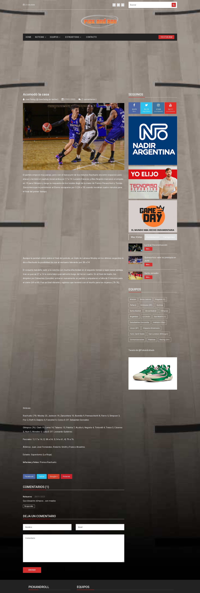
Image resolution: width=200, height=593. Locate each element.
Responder (28, 455)
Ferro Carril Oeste (137, 283)
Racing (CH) (165, 289)
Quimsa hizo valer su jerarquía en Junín (160, 208)
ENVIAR (32, 519)
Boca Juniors (145, 248)
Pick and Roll (108, 580)
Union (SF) (134, 277)
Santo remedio (151, 222)
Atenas (133, 248)
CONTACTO (91, 37)
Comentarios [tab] (152, 186)
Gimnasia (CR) (146, 254)
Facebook (29, 426)
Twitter (41, 426)
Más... (148, 198)
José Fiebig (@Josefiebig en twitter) (41, 48)
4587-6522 (35, 549)
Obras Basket (151, 260)
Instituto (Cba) (159, 272)
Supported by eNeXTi (100, 591)
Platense (151, 289)
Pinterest (66, 426)
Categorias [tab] (169, 186)
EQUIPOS (55, 37)
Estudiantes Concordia (139, 272)
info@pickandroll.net (40, 544)
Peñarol (133, 254)
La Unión (146, 266)
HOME (28, 37)
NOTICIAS (40, 37)
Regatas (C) (160, 248)
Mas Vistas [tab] (136, 186)
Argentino (134, 266)
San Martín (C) (160, 266)
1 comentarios (89, 48)
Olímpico (164, 260)
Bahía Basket (135, 260)
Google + (54, 426)
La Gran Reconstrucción (156, 194)
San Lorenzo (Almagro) (158, 283)
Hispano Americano (151, 277)
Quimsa (160, 254)
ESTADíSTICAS (73, 37)
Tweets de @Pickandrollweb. (141, 299)
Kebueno (27, 446)
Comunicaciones (137, 289)
